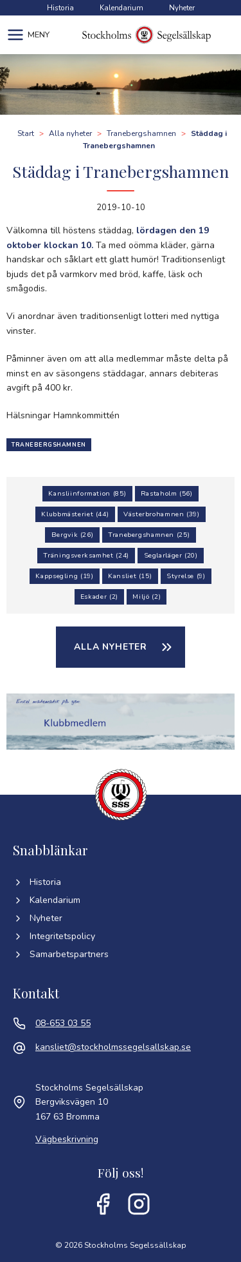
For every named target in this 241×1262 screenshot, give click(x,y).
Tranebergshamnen (49, 445)
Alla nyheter (110, 647)
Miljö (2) (146, 596)
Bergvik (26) (72, 534)
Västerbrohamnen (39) (161, 514)
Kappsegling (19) (64, 576)
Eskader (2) (99, 596)
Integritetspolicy (54, 936)
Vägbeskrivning (66, 1139)
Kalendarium (121, 8)
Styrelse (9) (186, 576)
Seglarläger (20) (171, 555)
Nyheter (182, 8)
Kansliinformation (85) (87, 493)
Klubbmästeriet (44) (75, 514)
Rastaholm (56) (167, 493)
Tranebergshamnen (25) (149, 534)
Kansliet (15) (130, 576)
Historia (60, 8)
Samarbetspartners (61, 954)
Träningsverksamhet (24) (86, 555)
